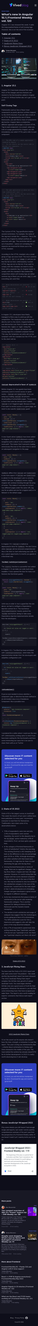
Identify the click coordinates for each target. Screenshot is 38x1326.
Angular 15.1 (9, 38)
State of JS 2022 (11, 40)
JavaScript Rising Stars (13, 43)
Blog (11, 1318)
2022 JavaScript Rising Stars (19, 1034)
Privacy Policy (19, 1318)
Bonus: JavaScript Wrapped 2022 (18, 46)
